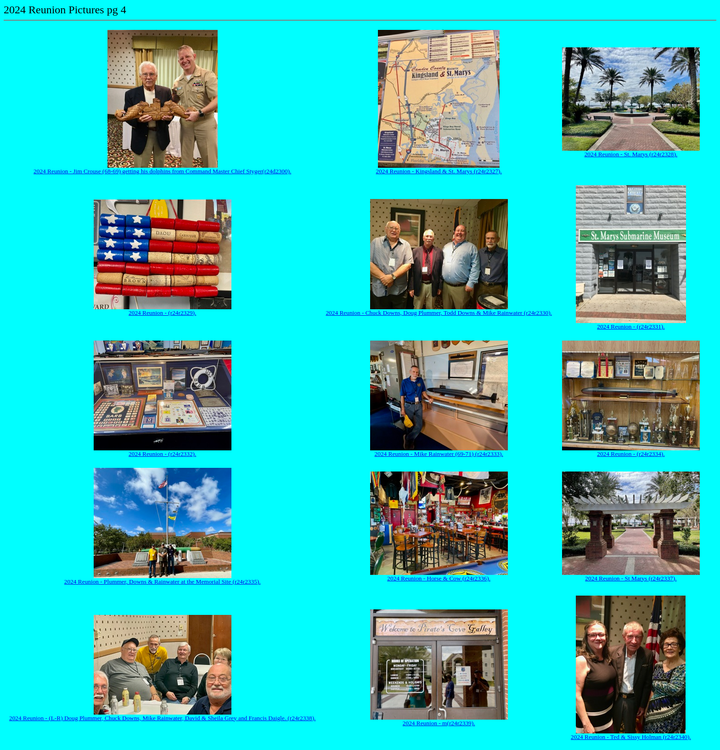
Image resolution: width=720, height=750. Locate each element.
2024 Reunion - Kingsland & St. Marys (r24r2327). (439, 171)
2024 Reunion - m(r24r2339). (439, 723)
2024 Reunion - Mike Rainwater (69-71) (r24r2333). (439, 453)
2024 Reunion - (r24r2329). (162, 312)
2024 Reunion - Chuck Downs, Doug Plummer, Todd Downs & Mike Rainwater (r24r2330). (439, 312)
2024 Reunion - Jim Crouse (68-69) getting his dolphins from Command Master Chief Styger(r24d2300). (162, 171)
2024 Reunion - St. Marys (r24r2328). (631, 154)
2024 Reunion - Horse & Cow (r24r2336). (438, 578)
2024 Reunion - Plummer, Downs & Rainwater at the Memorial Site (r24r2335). (162, 581)
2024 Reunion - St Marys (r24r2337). (630, 578)
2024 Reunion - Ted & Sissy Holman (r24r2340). (631, 736)
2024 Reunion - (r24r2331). (630, 326)
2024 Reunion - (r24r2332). (162, 453)
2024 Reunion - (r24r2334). (630, 453)
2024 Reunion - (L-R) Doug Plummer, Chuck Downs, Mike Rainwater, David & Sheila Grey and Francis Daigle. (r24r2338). (162, 718)
